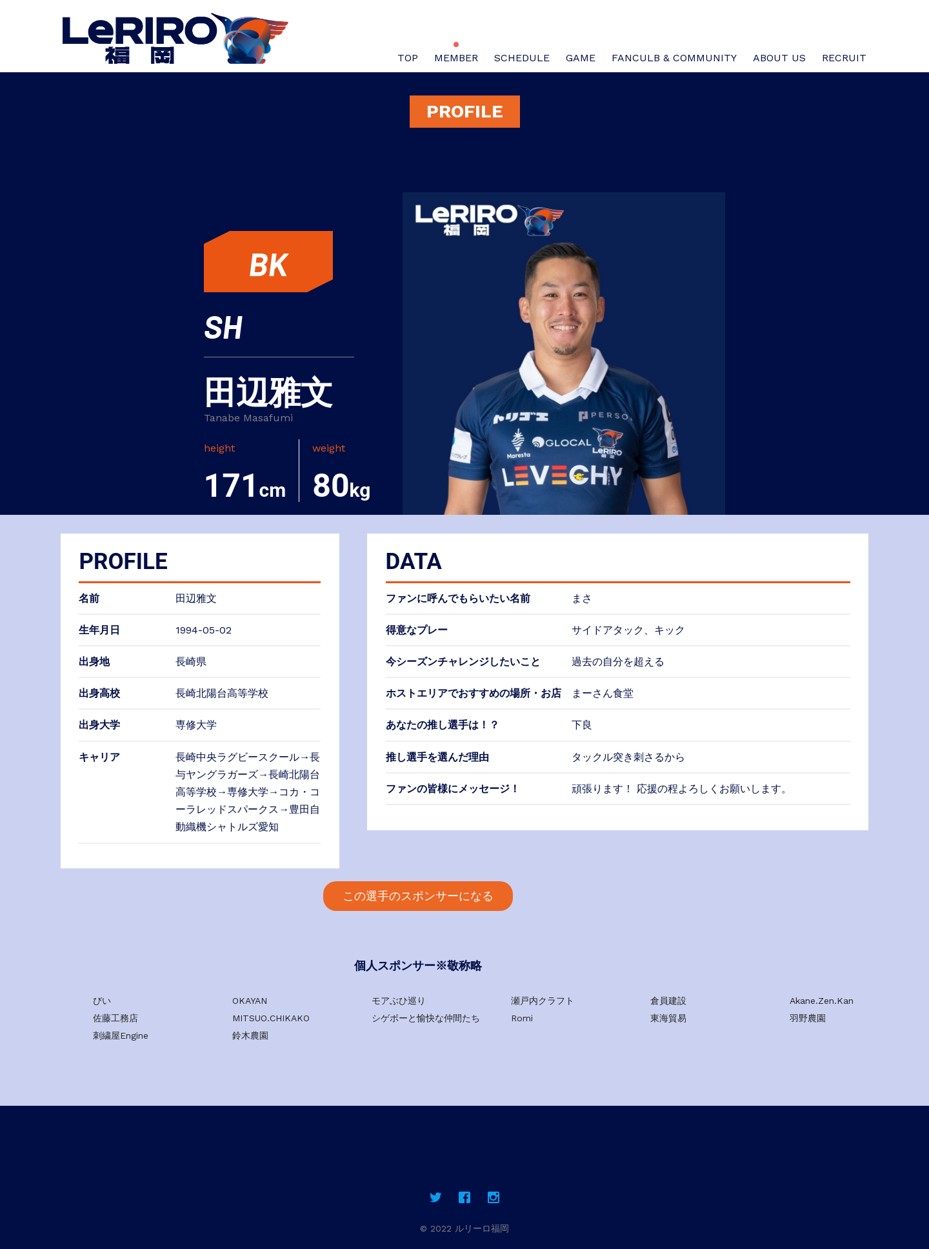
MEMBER (456, 58)
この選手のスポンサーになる (418, 896)
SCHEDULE (522, 58)
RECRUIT (844, 58)
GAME (580, 58)
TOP (407, 58)
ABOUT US (779, 58)
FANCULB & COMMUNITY (674, 58)
